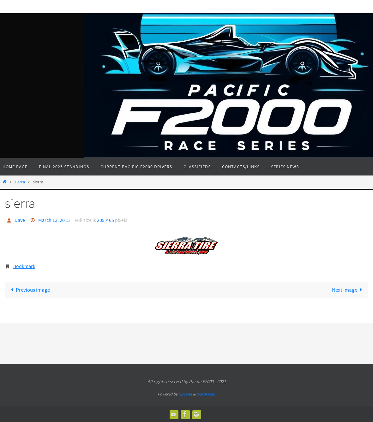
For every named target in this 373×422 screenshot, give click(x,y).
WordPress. (205, 394)
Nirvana (185, 394)
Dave (20, 220)
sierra (20, 182)
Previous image (29, 289)
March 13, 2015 (54, 220)
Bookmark (24, 266)
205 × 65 (105, 220)
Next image (348, 289)
